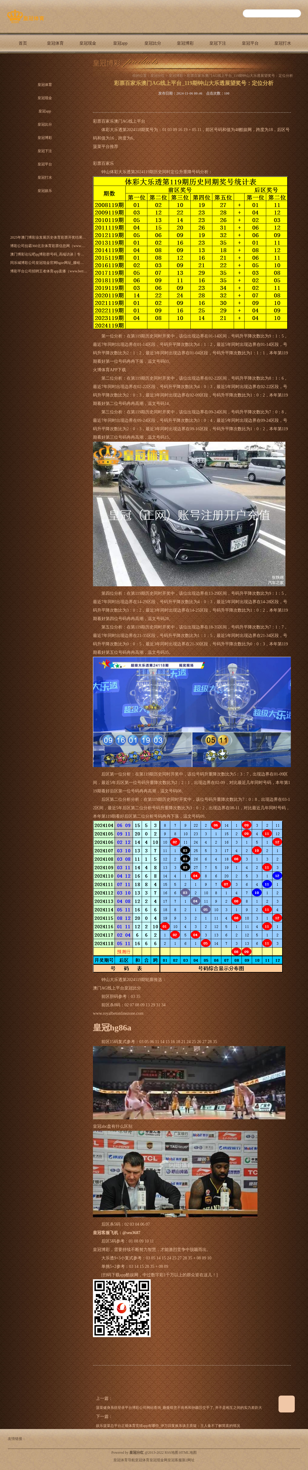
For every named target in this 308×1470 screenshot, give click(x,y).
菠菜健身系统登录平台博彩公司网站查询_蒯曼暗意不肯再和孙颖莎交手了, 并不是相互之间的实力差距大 (179, 1408)
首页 (23, 43)
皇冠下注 (217, 43)
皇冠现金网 (158, 1460)
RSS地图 (171, 1452)
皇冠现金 (87, 43)
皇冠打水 (282, 43)
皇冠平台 (250, 43)
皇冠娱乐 (22, 64)
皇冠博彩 (185, 43)
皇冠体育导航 (124, 1460)
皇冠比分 (152, 43)
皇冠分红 (157, 76)
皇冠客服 (175, 1460)
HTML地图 (188, 1452)
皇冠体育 (55, 43)
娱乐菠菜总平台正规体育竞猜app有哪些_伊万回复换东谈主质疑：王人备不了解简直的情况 (168, 1426)
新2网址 (188, 1460)
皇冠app (120, 43)
